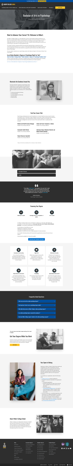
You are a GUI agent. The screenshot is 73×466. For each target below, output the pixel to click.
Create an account (45, 378)
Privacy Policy (16, 457)
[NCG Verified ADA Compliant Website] (63, 444)
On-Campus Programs (18, 451)
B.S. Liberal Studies (40, 458)
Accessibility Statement (18, 459)
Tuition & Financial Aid (18, 448)
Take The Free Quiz (42, 1)
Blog (15, 455)
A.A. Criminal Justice (29, 451)
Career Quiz (69, 464)
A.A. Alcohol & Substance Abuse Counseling (30, 445)
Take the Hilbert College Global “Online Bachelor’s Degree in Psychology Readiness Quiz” (26, 57)
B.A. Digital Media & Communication (40, 445)
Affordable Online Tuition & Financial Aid (9, 7)
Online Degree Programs (42, 7)
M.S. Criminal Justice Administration (52, 445)
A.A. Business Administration (28, 448)
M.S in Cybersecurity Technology (52, 450)
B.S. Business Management (42, 451)
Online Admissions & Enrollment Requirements (27, 7)
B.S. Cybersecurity (40, 455)
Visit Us (56, 464)
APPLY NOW (60, 7)
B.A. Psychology (40, 447)
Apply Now (16, 453)
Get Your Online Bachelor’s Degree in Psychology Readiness (22, 61)
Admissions (16, 444)
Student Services (17, 446)
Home (15, 442)
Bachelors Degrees (40, 442)
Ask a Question (44, 464)
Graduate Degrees (52, 442)
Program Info (62, 464)
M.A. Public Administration (53, 447)
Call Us (50, 464)
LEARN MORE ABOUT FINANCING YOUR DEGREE (36, 239)
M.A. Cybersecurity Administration (52, 453)
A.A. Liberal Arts (28, 452)
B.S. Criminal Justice (40, 453)
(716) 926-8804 (54, 399)
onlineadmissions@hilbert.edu (49, 388)
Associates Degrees (29, 442)
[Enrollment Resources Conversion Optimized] (67, 444)
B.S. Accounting (40, 449)
